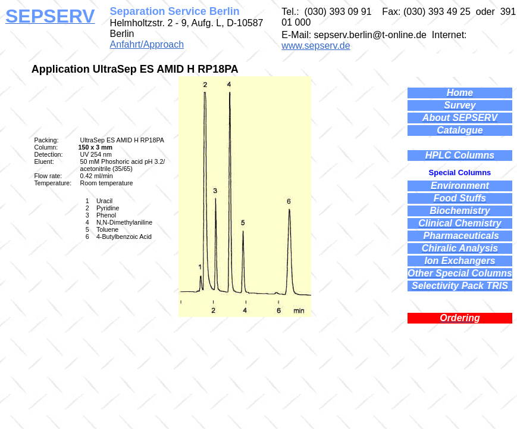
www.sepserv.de (315, 46)
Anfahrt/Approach (147, 44)
